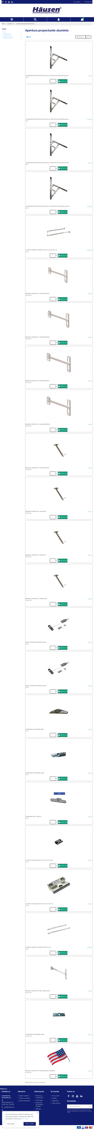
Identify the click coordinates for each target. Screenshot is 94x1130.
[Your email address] (77, 1106)
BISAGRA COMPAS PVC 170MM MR (36, 511)
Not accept (10, 1124)
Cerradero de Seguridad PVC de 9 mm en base (39, 860)
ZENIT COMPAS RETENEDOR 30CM (36, 685)
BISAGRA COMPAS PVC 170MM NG (36, 555)
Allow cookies (29, 1123)
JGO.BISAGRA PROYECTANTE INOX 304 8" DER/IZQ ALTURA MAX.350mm (47, 75)
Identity (54, 1098)
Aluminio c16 (7, 36)
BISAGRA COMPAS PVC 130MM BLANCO (37, 293)
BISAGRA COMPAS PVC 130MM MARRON (38, 337)
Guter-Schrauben (24, 1101)
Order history (56, 1103)
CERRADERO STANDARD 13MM (35, 773)
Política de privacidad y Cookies (39, 1104)
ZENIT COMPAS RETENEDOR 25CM (36, 642)
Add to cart (62, 81)
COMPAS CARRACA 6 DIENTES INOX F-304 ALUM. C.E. (41, 250)
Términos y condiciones (39, 1096)
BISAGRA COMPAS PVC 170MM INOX (36, 598)
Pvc (4, 32)
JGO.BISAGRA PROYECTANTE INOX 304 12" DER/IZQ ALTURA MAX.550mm (47, 119)
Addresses (55, 1101)
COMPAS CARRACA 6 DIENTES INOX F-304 (38, 947)
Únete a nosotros (24, 1098)
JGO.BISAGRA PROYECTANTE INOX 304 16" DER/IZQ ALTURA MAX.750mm (47, 162)
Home (4, 29)
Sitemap (38, 1109)
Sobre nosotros (24, 1096)
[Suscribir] (90, 1106)
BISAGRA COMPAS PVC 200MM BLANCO (38, 380)
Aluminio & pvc (8, 38)
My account (55, 1096)
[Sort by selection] (80, 37)
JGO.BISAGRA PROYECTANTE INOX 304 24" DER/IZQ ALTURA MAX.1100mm (48, 206)
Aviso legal (39, 1100)
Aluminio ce (7, 34)
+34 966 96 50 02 (9, 1107)
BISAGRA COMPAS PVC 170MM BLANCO (37, 468)
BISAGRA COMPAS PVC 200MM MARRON (38, 424)
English (78, 2)
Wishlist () (88, 2)
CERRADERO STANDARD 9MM (35, 729)
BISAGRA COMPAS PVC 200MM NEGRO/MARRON (40, 1070)
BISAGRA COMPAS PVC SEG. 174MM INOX (38, 991)
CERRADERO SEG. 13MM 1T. (34, 816)
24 (88, 37)
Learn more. (25, 1119)
